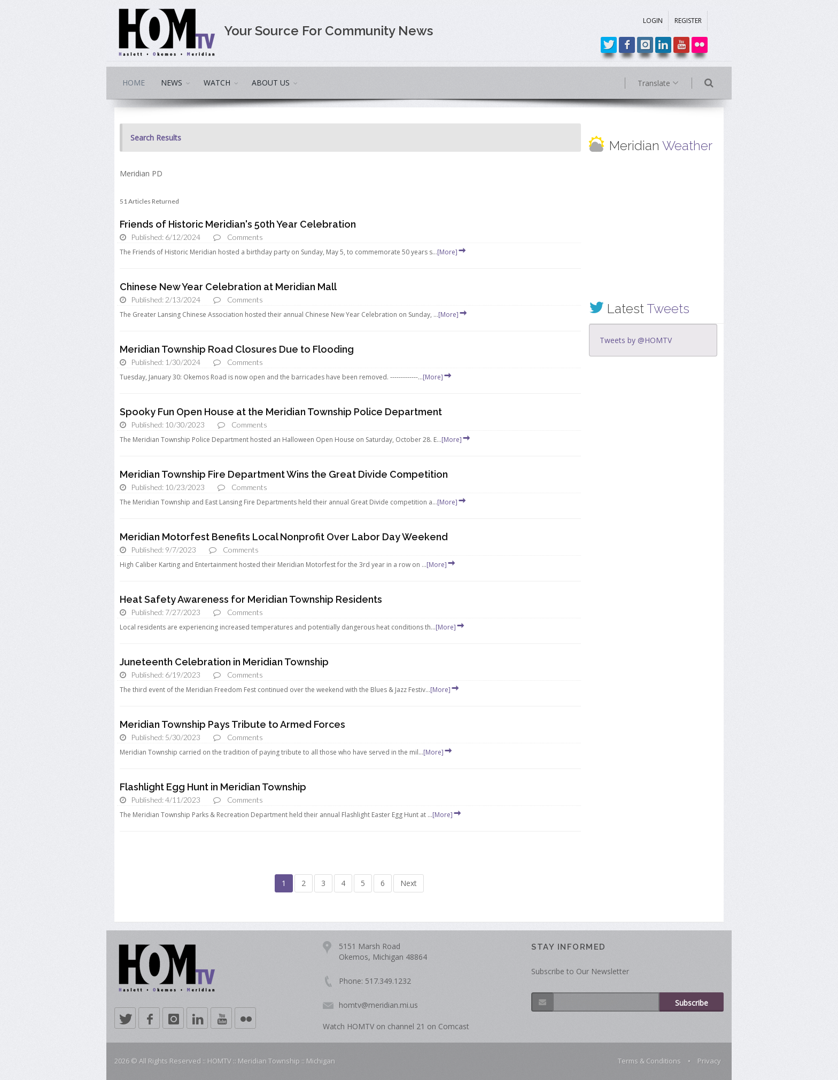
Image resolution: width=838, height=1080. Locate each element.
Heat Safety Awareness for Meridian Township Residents (251, 599)
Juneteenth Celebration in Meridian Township (224, 661)
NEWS (171, 82)
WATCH (217, 82)
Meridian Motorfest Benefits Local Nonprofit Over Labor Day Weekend (284, 536)
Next (408, 883)
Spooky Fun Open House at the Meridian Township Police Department (281, 411)
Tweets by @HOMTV (636, 340)
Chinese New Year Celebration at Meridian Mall (228, 286)
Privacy (709, 1061)
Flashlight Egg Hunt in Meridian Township (213, 786)
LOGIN (653, 20)
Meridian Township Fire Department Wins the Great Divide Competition (284, 474)
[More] (452, 252)
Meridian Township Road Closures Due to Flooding (237, 349)
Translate (669, 83)
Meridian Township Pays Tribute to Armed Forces (232, 724)
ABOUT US (271, 82)
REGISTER (688, 20)
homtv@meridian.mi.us (378, 1005)
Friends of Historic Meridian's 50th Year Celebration (238, 224)
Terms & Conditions (649, 1061)
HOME (133, 82)
